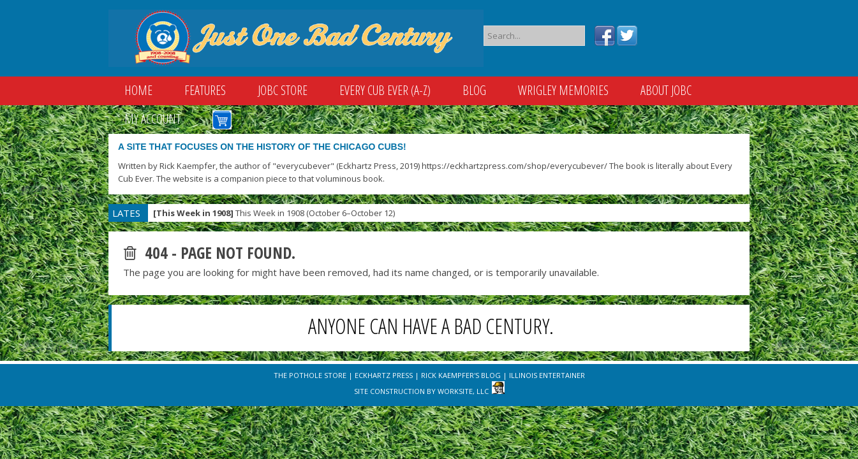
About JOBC (666, 90)
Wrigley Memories (563, 90)
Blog (474, 90)
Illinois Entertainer (547, 375)
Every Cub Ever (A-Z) (385, 90)
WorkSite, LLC (463, 391)
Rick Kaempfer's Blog (461, 375)
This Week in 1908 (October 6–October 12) (274, 213)
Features (205, 90)
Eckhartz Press (384, 375)
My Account (152, 118)
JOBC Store (282, 90)
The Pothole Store (310, 375)
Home (138, 90)
